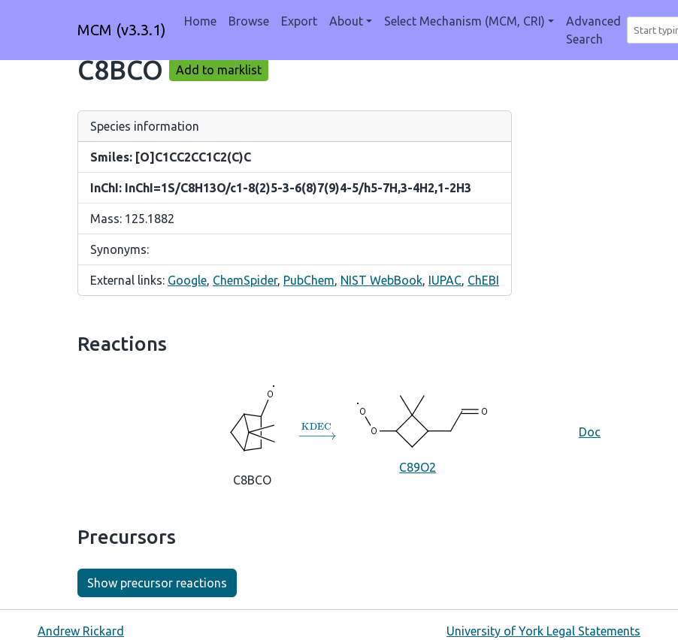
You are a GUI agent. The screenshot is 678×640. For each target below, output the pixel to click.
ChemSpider (245, 280)
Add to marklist (219, 70)
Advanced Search (593, 30)
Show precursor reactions (157, 583)
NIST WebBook (381, 280)
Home (200, 21)
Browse (249, 21)
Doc (590, 432)
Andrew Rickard (81, 631)
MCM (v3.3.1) (121, 29)
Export (299, 21)
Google (187, 280)
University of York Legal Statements (543, 631)
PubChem (308, 280)
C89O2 (418, 431)
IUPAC (445, 280)
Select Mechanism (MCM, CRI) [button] (464, 21)
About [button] (346, 21)
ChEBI (483, 280)
